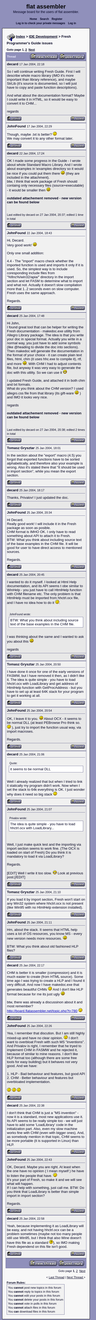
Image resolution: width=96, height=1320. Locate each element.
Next (32, 49)
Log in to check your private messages (40, 23)
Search (44, 19)
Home (33, 19)
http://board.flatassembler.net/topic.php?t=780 (42, 1011)
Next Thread (75, 1277)
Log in (72, 23)
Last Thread (57, 1277)
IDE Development (43, 36)
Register (57, 19)
